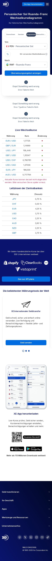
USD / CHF (11, 160)
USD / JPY (11, 150)
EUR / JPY (10, 170)
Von (6, 42)
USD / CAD (11, 165)
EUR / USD (11, 141)
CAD (14, 218)
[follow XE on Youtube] (42, 537)
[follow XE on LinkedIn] (31, 537)
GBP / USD (11, 155)
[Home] (6, 4)
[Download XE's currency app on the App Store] (17, 449)
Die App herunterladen (33, 4)
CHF (14, 204)
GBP (14, 233)
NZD (14, 228)
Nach (7, 60)
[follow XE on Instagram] (36, 537)
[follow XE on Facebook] (19, 537)
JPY (14, 199)
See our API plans (26, 279)
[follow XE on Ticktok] (47, 537)
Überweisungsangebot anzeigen (26, 73)
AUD (14, 223)
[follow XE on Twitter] (25, 537)
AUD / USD (10, 174)
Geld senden (26, 342)
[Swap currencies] (8, 54)
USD (14, 213)
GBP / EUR (11, 145)
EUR (14, 209)
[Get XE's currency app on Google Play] (34, 449)
